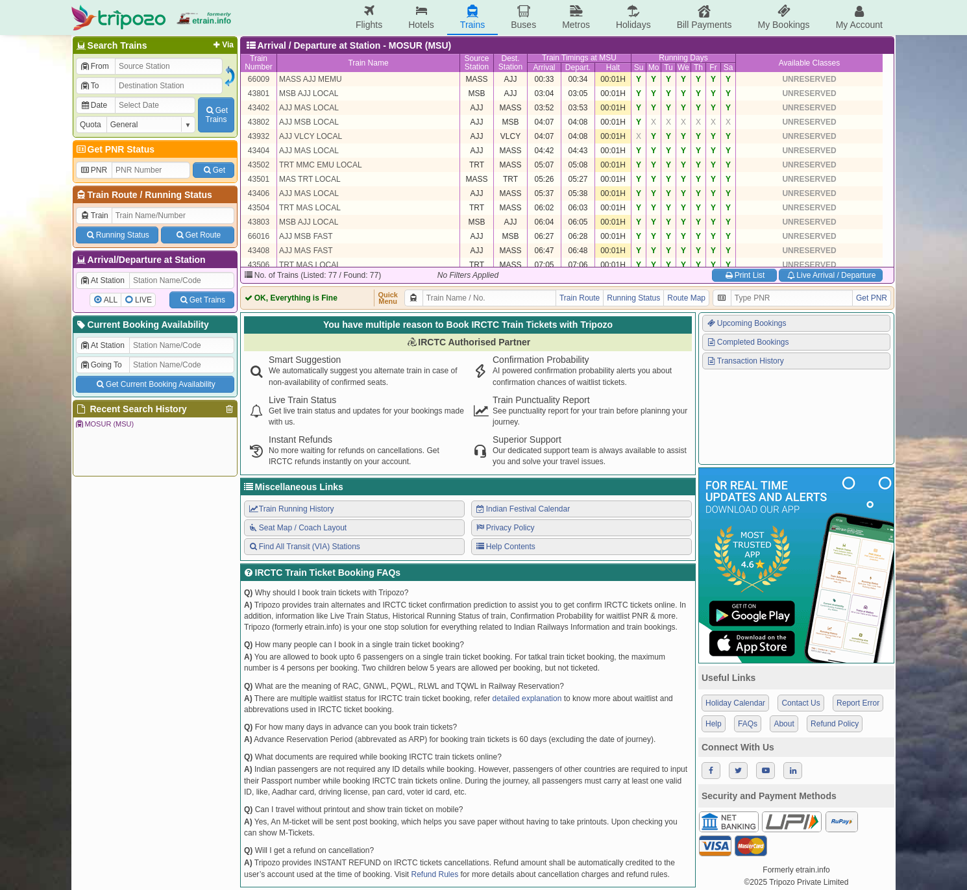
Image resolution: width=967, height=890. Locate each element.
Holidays (633, 17)
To (89, 85)
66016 (258, 236)
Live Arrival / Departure (831, 275)
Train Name (368, 63)
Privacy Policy (504, 527)
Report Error (858, 703)
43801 (258, 93)
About (784, 723)
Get (213, 170)
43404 (258, 150)
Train (94, 215)
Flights (369, 17)
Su (639, 67)
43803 (258, 222)
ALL (110, 299)
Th (698, 67)
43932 (258, 136)
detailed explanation (527, 698)
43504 (258, 207)
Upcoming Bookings (746, 323)
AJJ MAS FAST (306, 250)
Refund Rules (434, 874)
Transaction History (745, 360)
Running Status (178, 195)
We (683, 67)
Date (93, 105)
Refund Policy (835, 723)
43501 (258, 179)
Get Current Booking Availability (155, 384)
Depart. (578, 67)
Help (713, 723)
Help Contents (505, 546)
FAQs (747, 723)
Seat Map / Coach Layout (297, 527)
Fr (712, 67)
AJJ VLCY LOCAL (310, 136)
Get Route (198, 235)
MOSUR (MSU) (104, 424)
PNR (93, 170)
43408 (258, 250)
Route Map (686, 298)
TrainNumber (259, 62)
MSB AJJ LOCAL (308, 93)
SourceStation (476, 62)
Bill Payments (704, 17)
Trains (472, 17)
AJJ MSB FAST (306, 236)
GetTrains (216, 115)
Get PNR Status (114, 149)
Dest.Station (510, 62)
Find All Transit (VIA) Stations (304, 546)
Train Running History (291, 508)
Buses (523, 17)
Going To (101, 364)
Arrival (544, 67)
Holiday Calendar (735, 703)
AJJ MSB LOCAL (309, 122)
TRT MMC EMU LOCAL (320, 164)
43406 (258, 193)
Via (222, 44)
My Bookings (783, 17)
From (94, 66)
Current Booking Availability (142, 324)
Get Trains (201, 299)
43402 (258, 107)
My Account (859, 17)
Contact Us (800, 703)
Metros (576, 17)
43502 (258, 164)
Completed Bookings (747, 342)
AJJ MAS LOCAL (309, 107)
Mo (653, 67)
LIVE (143, 299)
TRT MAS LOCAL (310, 207)
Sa (728, 67)
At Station (102, 280)
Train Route (113, 195)
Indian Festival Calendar (522, 508)
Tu (668, 67)
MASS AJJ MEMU (310, 79)
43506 (258, 264)
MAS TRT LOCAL (310, 179)
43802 (258, 122)
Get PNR (871, 298)
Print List (744, 275)
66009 (258, 79)
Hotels (421, 17)
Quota (90, 124)
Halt (613, 67)
